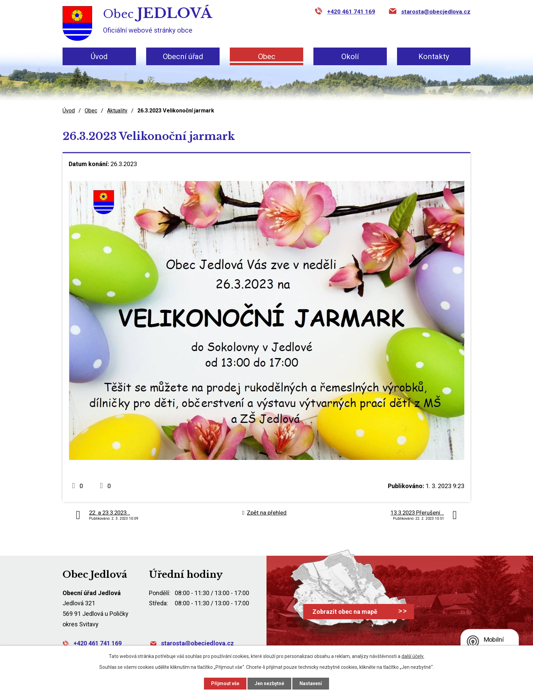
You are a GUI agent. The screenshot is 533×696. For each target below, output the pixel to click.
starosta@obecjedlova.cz (435, 11)
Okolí (350, 56)
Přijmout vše (225, 683)
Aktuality (117, 110)
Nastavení (310, 683)
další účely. (412, 656)
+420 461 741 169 (351, 11)
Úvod (99, 56)
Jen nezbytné (269, 683)
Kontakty (433, 56)
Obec (266, 56)
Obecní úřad (183, 56)
